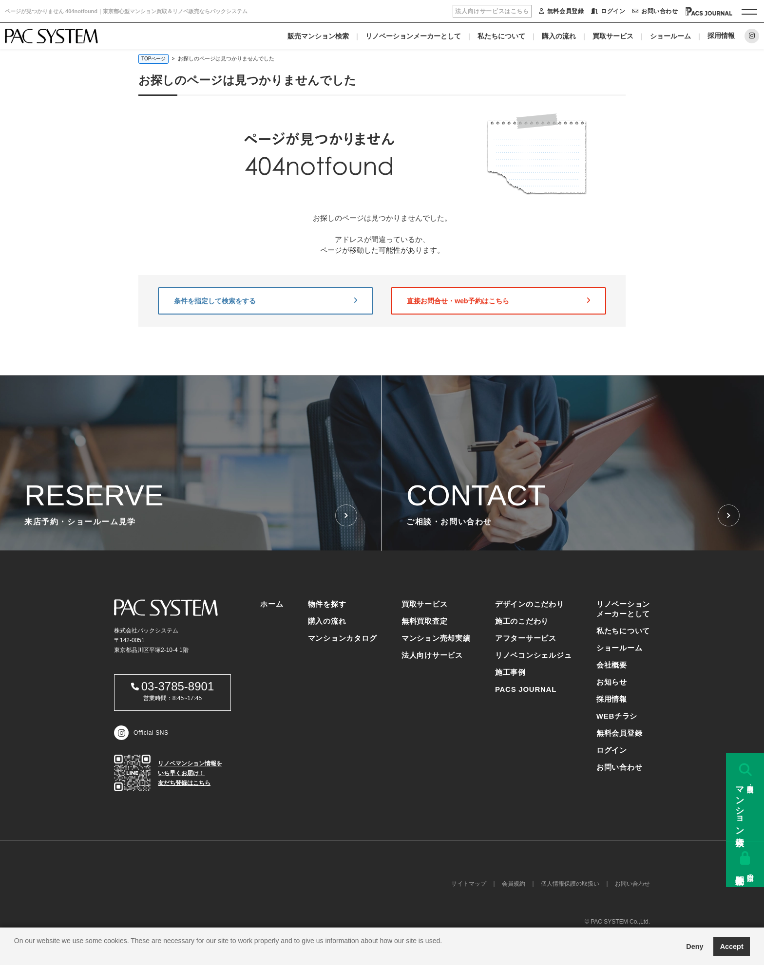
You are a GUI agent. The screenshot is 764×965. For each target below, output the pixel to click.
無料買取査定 (424, 621)
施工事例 (510, 672)
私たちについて (501, 36)
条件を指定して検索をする (265, 301)
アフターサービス (525, 638)
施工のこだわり (522, 621)
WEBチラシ (617, 716)
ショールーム (670, 36)
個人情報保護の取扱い (570, 883)
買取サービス (612, 36)
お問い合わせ (655, 11)
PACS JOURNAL (525, 689)
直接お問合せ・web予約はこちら (498, 301)
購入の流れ (559, 36)
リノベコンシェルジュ (533, 655)
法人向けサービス (432, 655)
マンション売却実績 (436, 638)
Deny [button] (694, 946)
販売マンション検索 (318, 36)
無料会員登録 (561, 11)
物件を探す (327, 604)
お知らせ (611, 682)
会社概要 (611, 665)
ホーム (271, 604)
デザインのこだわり (529, 604)
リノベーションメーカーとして (413, 36)
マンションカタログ (342, 638)
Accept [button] (732, 946)
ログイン (608, 11)
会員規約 (513, 883)
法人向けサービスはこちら (492, 11)
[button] (15, 952)
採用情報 (721, 35)
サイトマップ (468, 883)
